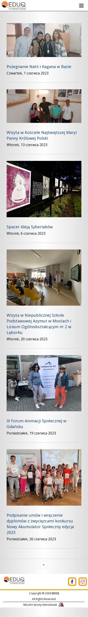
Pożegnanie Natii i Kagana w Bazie (39, 66)
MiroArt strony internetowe (44, 605)
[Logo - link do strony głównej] (13, 4)
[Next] (43, 564)
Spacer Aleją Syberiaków (30, 226)
